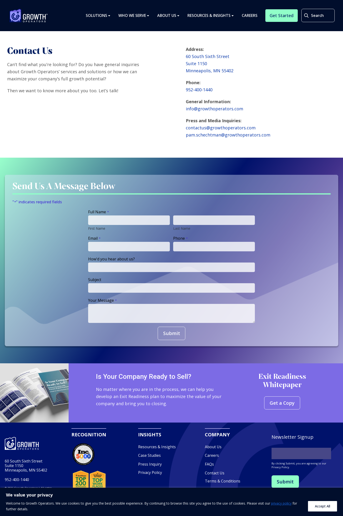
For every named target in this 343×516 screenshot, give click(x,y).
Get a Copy (282, 403)
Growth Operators (29, 16)
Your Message (102, 300)
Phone (180, 238)
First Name (96, 228)
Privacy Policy (150, 472)
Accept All (322, 506)
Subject (94, 279)
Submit (171, 333)
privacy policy (281, 503)
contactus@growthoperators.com (221, 128)
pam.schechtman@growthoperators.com (228, 135)
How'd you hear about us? (111, 259)
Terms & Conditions (222, 481)
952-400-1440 (199, 89)
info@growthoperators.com (214, 109)
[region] (171, 502)
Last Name (181, 228)
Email (94, 238)
